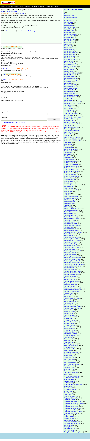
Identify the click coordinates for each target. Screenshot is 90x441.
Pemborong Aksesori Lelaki (72, 237)
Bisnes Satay (67, 81)
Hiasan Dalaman (22, 31)
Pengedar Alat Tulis (69, 279)
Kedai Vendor (68, 144)
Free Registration (9, 122)
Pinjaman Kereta (69, 323)
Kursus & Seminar (69, 178)
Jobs (21, 6)
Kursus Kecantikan (69, 179)
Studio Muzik (68, 386)
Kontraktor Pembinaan (70, 174)
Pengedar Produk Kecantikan (72, 290)
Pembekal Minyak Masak (71, 230)
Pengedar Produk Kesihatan (72, 291)
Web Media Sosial (69, 430)
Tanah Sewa (67, 394)
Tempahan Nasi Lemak (70, 413)
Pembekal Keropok (69, 222)
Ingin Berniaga (68, 120)
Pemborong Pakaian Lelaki (72, 259)
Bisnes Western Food (70, 97)
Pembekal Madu (69, 227)
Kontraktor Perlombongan (71, 176)
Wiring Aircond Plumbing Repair (73, 432)
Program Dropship (69, 335)
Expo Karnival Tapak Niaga (72, 103)
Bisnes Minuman (69, 64)
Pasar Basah (67, 205)
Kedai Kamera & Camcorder (72, 137)
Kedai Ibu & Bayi (69, 134)
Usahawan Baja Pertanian (71, 422)
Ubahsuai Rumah (69, 418)
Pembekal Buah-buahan (71, 215)
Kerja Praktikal (68, 154)
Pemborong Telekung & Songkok (74, 264)
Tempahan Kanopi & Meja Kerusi (74, 403)
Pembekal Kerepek (69, 220)
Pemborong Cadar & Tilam (72, 247)
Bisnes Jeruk (67, 58)
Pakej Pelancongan (69, 200)
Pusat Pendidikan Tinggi (71, 345)
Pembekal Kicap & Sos (71, 224)
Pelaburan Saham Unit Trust (72, 208)
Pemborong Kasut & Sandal (72, 251)
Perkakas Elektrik (69, 315)
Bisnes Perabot (68, 71)
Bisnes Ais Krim (68, 32)
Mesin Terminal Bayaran (71, 196)
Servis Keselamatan (70, 361)
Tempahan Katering (70, 405)
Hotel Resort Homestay (71, 114)
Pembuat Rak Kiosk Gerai (71, 274)
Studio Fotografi (69, 379)
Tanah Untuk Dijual (69, 396)
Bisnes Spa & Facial (70, 85)
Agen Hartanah (68, 20)
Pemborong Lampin (70, 252)
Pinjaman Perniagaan (70, 327)
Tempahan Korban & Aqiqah (72, 408)
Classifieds (9, 6)
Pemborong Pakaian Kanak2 (72, 257)
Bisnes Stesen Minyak (70, 88)
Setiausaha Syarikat (70, 367)
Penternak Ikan (68, 300)
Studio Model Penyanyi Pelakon (73, 384)
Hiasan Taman (68, 112)
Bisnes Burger (68, 37)
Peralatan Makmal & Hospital (73, 306)
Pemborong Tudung (70, 269)
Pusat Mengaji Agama (70, 344)
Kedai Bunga (67, 125)
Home (2, 6)
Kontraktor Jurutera (69, 168)
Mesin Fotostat (68, 188)
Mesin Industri (68, 191)
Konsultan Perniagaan (70, 17)
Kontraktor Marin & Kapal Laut (73, 169)
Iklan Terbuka (68, 115)
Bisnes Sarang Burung (70, 80)
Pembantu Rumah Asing (71, 210)
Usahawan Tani (68, 425)
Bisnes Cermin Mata (70, 39)
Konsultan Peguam (69, 159)
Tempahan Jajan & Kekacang (72, 401)
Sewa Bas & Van (69, 369)
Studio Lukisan (68, 383)
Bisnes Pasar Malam (70, 66)
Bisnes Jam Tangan (69, 56)
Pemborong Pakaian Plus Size (73, 261)
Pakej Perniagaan (69, 15)
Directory (27, 6)
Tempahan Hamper (69, 400)
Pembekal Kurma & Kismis (72, 225)
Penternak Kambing (70, 301)
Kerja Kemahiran (69, 151)
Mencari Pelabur (69, 186)
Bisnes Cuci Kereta (69, 41)
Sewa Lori (67, 374)
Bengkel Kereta (68, 25)
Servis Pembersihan (70, 362)
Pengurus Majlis (68, 293)
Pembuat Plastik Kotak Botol (72, 273)
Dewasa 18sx (68, 98)
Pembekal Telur (68, 235)
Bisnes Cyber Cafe (69, 42)
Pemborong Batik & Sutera (72, 240)
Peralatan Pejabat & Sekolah (72, 308)
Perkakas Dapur (68, 313)
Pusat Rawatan (68, 347)
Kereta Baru (67, 146)
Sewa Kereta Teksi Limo (71, 372)
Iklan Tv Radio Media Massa (72, 117)
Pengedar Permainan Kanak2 (72, 288)
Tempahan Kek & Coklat (71, 406)
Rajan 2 (5, 79)
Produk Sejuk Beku (69, 332)
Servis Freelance (69, 359)
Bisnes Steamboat (69, 86)
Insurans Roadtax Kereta (71, 124)
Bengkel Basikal (68, 22)
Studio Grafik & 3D (69, 381)
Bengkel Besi (68, 24)
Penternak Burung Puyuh (71, 298)
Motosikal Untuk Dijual (71, 198)
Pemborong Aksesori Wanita (72, 239)
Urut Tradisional (68, 420)
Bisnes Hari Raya (69, 51)
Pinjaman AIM (68, 318)
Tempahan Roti (68, 415)
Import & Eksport (69, 119)
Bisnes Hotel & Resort (70, 53)
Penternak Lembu (69, 303)
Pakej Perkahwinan (69, 201)
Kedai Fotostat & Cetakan (71, 130)
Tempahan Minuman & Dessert (73, 411)
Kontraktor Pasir (68, 173)
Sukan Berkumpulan (70, 389)
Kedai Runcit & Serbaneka (72, 139)
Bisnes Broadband (69, 36)
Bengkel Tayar (68, 29)
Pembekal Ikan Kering (70, 217)
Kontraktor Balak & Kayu (71, 166)
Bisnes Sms (67, 83)
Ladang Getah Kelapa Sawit (72, 185)
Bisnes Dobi (67, 44)
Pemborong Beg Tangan (71, 244)
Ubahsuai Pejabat (11, 31)
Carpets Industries (11, 11)
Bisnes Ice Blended (69, 54)
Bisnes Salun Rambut (70, 78)
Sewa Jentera (68, 371)
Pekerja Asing (68, 207)
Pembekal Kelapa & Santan (72, 218)
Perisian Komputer (69, 312)
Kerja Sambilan (68, 158)
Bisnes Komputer (69, 61)
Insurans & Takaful (69, 122)
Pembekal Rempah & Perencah (73, 232)
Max (2, 11)
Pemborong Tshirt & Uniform (72, 266)
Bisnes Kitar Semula (70, 59)
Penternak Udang (69, 305)
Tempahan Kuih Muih (70, 410)
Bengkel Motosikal (69, 27)
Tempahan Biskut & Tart (71, 398)
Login (56, 6)
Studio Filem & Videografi (72, 378)
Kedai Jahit (67, 135)
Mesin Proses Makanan (71, 195)
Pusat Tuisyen (68, 350)
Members (41, 6)
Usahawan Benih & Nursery (72, 423)
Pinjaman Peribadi (69, 325)
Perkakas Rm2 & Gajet (70, 317)
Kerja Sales (67, 156)
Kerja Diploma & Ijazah (71, 149)
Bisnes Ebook (68, 46)
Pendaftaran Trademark (71, 278)
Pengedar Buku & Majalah (72, 283)
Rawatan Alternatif (69, 354)
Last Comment (21, 13)
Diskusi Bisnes (68, 100)
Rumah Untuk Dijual (70, 357)
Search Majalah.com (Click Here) (73, 9)
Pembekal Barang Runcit (71, 212)
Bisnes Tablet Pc (68, 90)
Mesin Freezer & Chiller (71, 190)
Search (16, 6)
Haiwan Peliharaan (69, 107)
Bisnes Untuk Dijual (70, 93)
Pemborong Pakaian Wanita (72, 262)
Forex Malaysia (68, 105)
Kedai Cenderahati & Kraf (71, 127)
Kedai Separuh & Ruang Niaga (73, 141)
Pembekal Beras (68, 213)
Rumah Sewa (68, 355)
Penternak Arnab (69, 295)
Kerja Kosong (68, 152)
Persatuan (67, 14)
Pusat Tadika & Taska (70, 349)
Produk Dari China (69, 330)
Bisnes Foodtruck (69, 47)
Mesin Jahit (67, 193)
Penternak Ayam (68, 296)
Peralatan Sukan (69, 310)
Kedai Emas (67, 129)
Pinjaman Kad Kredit (70, 322)
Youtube (34, 6)
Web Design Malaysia (70, 428)
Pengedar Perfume (69, 286)
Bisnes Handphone (69, 49)
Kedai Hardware (68, 132)
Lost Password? (20, 122)
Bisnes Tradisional (69, 91)
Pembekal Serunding (70, 234)
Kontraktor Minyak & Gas (71, 171)
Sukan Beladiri (68, 388)
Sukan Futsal (68, 391)
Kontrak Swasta (68, 163)
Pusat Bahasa (68, 337)
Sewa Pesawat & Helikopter (72, 376)
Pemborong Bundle (69, 245)
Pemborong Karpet (33, 31)
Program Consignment (70, 334)
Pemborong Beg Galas (70, 242)
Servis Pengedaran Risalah (72, 364)
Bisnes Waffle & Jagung (71, 95)
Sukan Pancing (68, 393)
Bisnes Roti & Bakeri (70, 76)
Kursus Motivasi (68, 183)
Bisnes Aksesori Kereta (70, 34)
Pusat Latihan (68, 340)
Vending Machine (69, 427)
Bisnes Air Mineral (69, 30)
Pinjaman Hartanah (69, 320)
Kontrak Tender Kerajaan (71, 164)
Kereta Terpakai (68, 147)
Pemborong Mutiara (70, 254)
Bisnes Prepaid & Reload (71, 73)
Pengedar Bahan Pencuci (71, 281)
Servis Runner (68, 366)
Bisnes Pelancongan (70, 68)
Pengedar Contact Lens (70, 284)
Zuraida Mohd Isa (8, 69)
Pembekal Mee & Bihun (71, 229)
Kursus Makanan (69, 181)
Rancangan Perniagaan (71, 352)
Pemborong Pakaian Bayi (71, 256)
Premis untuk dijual (69, 328)
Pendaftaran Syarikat (70, 276)
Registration (49, 6)
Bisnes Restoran (68, 75)
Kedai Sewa (67, 142)
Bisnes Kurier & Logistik (71, 63)
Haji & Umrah (68, 108)
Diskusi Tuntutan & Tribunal (72, 102)
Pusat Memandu (69, 342)
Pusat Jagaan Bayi (69, 339)
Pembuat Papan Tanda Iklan (72, 271)
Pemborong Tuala (69, 268)
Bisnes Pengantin (69, 69)
